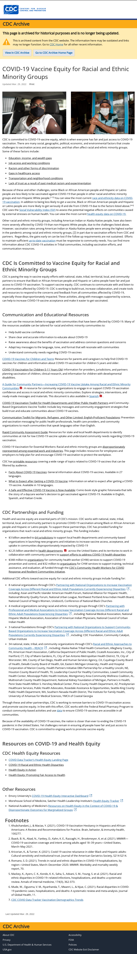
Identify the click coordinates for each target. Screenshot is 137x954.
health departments (52, 550)
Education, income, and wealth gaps (30, 158)
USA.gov (7, 949)
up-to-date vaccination (42, 240)
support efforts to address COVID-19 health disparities (93, 554)
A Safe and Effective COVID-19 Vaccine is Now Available (42, 490)
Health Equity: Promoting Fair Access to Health (37, 775)
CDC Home (56, 44)
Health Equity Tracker (108, 801)
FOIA (71, 939)
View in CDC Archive (17, 52)
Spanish (95, 396)
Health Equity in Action (22, 770)
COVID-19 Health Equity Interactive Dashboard (62, 796)
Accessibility (75, 934)
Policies (73, 944)
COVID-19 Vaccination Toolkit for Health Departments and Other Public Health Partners (55, 403)
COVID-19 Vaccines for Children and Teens (28, 359)
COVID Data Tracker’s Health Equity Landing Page (38, 760)
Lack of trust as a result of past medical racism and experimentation (50, 183)
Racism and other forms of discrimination (34, 168)
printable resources (25, 461)
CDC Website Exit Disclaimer (84, 949)
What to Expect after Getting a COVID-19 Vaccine (38, 481)
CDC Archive (16, 24)
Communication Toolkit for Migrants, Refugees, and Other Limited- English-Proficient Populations (61, 417)
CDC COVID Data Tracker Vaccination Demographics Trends (47, 900)
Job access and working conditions (29, 163)
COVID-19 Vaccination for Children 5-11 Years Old (32, 369)
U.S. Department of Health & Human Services (27, 944)
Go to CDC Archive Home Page (54, 52)
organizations (35, 560)
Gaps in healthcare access (24, 173)
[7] (74, 232)
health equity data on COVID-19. (106, 214)
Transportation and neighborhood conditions (36, 178)
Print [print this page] (31, 84)
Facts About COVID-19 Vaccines (28, 472)
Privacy (7, 939)
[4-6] (132, 205)
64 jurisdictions (44, 537)
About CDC (8, 934)
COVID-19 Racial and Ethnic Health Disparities (36, 765)
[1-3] (52, 197)
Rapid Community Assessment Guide (25, 432)
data (59, 710)
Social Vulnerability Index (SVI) (37, 210)
